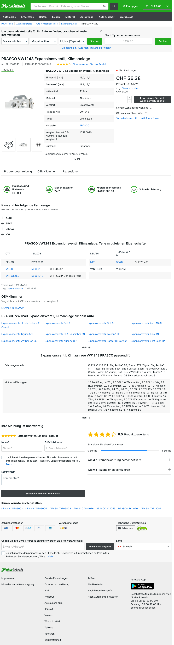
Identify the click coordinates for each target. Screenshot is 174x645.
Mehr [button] (9, 459)
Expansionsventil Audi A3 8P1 (61, 336)
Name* (5, 437)
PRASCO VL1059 (105, 503)
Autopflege (86, 16)
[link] (157, 6)
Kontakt (48, 604)
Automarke (9, 16)
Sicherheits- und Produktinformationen (137, 118)
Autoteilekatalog (24, 23)
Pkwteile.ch (7, 23)
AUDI (9, 213)
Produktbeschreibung (18, 166)
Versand (49, 610)
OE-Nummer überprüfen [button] (131, 113)
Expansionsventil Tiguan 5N (17, 329)
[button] (104, 6)
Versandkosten (130, 88)
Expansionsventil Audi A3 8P (147, 318)
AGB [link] (46, 585)
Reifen (43, 16)
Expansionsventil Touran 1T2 (103, 329)
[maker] (15, 41)
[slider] (8, 431)
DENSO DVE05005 (36, 503)
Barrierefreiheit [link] (52, 635)
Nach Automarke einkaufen (103, 591)
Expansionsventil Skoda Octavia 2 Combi (20, 320)
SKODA (10, 224)
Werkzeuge (126, 16)
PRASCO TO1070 (128, 503)
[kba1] (128, 41)
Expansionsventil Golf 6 (57, 318)
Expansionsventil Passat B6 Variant (107, 336)
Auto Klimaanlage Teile (47, 23)
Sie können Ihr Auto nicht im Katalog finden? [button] (86, 47)
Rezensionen (71, 166)
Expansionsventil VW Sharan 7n (19, 336)
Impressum (7, 573)
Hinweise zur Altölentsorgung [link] (17, 579)
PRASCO (84, 125)
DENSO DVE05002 (12, 503)
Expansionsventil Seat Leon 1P (148, 336)
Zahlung (49, 622)
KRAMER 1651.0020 (12, 302)
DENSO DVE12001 (151, 503)
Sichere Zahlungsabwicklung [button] (134, 107)
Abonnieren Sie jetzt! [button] (100, 541)
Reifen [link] (91, 573)
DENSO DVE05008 (60, 503)
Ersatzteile (27, 16)
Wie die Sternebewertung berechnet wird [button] (114, 455)
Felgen (56, 16)
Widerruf (49, 591)
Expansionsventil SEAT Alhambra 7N (64, 329)
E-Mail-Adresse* (53, 437)
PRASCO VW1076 (84, 503)
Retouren (49, 628)
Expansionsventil (69, 23)
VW (8, 229)
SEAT (9, 218)
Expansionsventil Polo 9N (145, 329)
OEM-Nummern (47, 166)
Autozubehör (106, 16)
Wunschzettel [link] (52, 616)
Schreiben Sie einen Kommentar (43, 488)
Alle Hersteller (95, 579)
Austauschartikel (53, 598)
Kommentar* (8, 466)
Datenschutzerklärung (56, 579)
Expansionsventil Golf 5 (101, 318)
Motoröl (70, 16)
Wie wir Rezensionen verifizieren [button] (109, 465)
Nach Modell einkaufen (100, 585)
